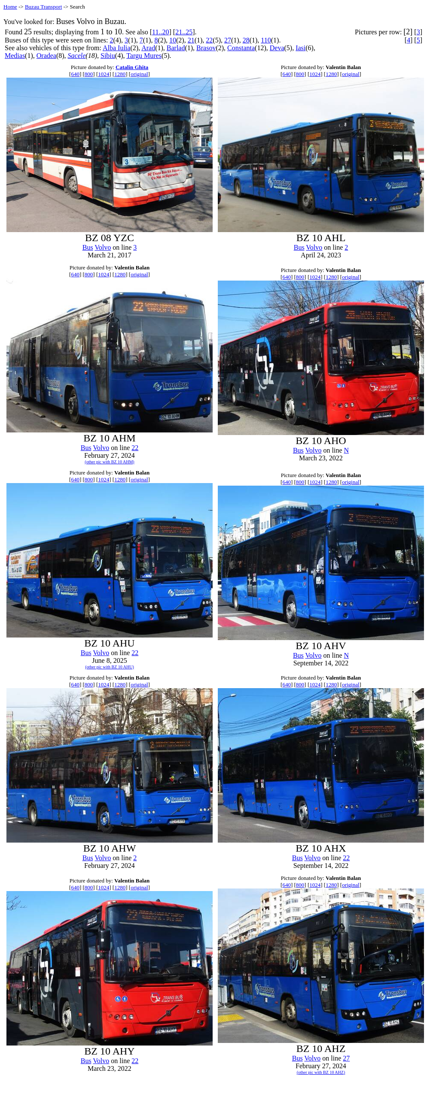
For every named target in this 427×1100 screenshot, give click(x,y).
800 (89, 74)
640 (75, 74)
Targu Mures (144, 55)
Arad (148, 47)
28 (246, 40)
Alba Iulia (116, 47)
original (139, 74)
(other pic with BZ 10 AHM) (109, 461)
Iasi (300, 47)
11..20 (160, 32)
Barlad (176, 47)
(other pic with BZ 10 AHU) (109, 667)
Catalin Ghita (132, 67)
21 (191, 40)
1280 (119, 74)
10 (172, 40)
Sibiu (108, 55)
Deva (277, 47)
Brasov (206, 47)
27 (227, 40)
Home (10, 6)
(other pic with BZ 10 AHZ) (321, 1072)
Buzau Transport (43, 6)
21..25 (183, 32)
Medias (15, 55)
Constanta (241, 47)
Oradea (46, 55)
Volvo (103, 247)
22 (209, 40)
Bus (87, 247)
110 (266, 40)
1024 (103, 74)
